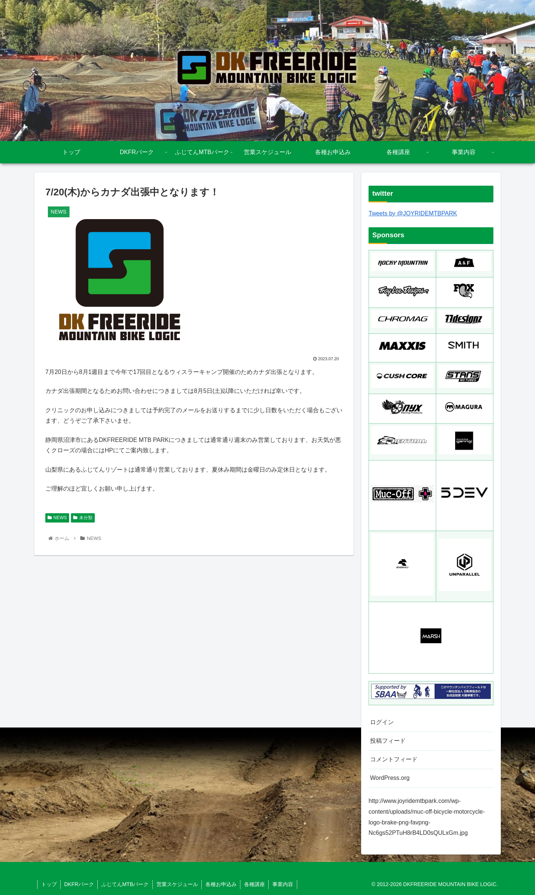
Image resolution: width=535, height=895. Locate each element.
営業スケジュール (178, 884)
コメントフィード (394, 759)
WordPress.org (389, 778)
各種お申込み (222, 884)
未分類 (83, 517)
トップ (49, 884)
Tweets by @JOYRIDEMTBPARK (413, 213)
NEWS (57, 517)
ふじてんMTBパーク (126, 884)
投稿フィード (388, 741)
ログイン (382, 722)
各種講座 (256, 884)
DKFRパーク (79, 884)
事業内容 (285, 884)
